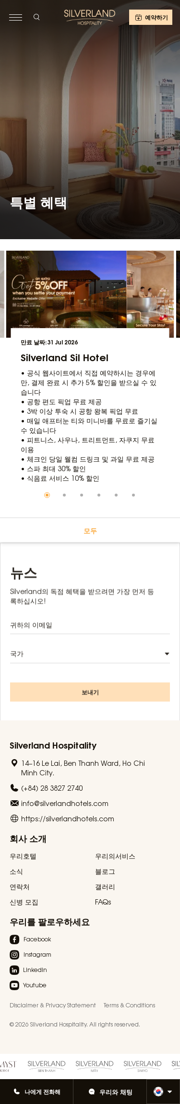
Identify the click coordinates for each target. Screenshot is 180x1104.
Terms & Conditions (129, 1005)
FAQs (103, 901)
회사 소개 (28, 837)
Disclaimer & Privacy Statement (53, 1005)
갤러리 (105, 886)
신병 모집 (24, 901)
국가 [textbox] (17, 660)
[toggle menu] (15, 17)
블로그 (105, 871)
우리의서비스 (115, 856)
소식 (16, 871)
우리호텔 (23, 856)
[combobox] (90, 661)
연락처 (20, 886)
